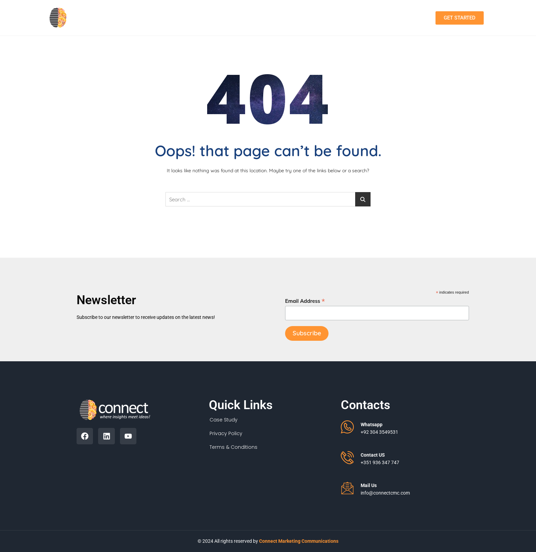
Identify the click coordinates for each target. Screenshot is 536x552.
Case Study (224, 419)
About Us (220, 18)
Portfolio (314, 18)
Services (268, 18)
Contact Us (360, 18)
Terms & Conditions (233, 447)
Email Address (305, 301)
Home (181, 18)
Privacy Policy (226, 433)
